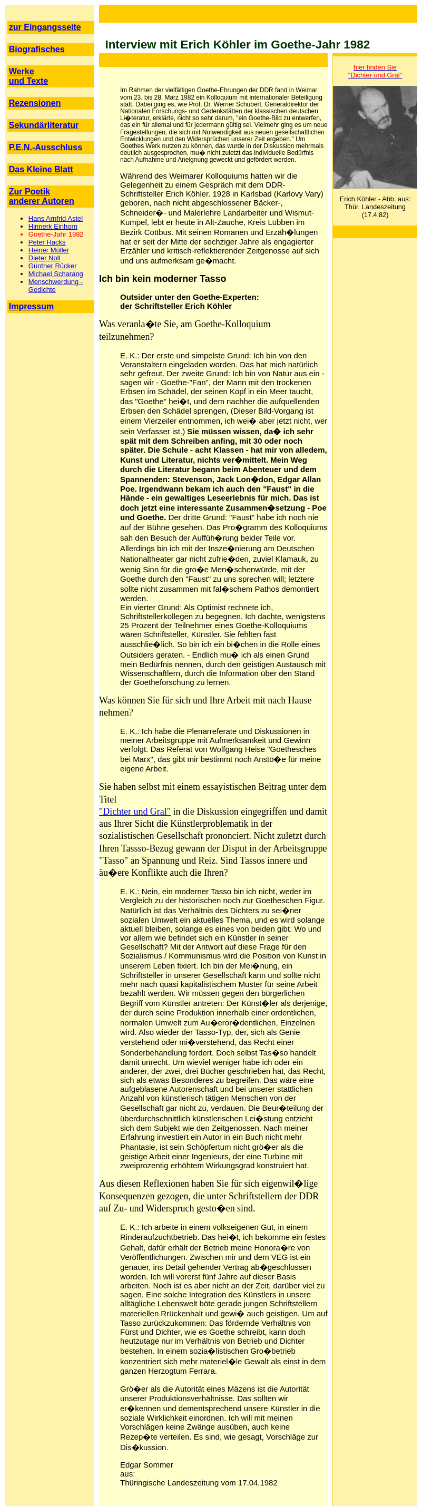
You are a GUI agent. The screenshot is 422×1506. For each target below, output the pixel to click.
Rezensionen (35, 103)
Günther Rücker (52, 266)
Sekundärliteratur (43, 125)
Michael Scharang (55, 274)
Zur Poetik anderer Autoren (41, 196)
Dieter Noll (44, 258)
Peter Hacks (47, 242)
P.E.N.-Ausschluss (45, 147)
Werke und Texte (28, 76)
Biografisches (37, 49)
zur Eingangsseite (45, 27)
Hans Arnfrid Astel (55, 218)
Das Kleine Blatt (41, 169)
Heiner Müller (48, 250)
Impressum (31, 306)
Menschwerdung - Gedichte (55, 286)
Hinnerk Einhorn (52, 226)
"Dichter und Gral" (135, 811)
